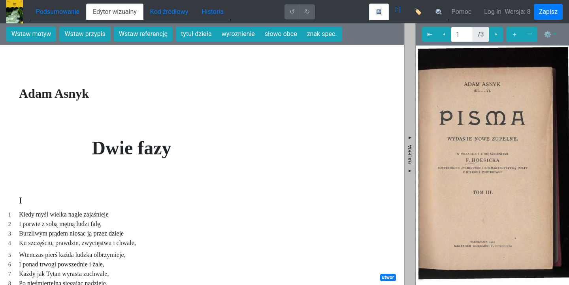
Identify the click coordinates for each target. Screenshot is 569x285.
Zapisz (548, 11)
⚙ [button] (548, 34)
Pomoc (462, 11)
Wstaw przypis (84, 34)
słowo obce (281, 34)
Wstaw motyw (31, 34)
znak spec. (322, 34)
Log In (492, 11)
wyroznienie (238, 34)
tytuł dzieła (196, 34)
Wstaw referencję (143, 34)
